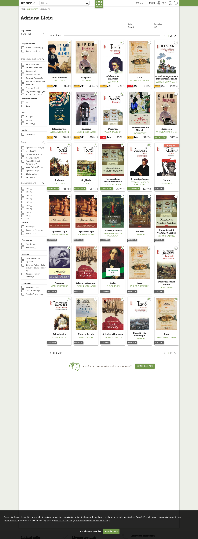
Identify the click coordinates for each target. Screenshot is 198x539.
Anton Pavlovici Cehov (166, 132)
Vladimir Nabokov (113, 132)
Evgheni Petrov (163, 82)
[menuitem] (140, 3)
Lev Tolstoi (59, 81)
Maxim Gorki (166, 183)
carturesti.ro (32, 9)
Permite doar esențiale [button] (90, 531)
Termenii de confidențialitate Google (92, 520)
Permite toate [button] (111, 531)
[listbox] (165, 27)
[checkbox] (34, 47)
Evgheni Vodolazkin (139, 81)
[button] (64, 3)
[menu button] (28, 3)
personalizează (11, 520)
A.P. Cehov (86, 81)
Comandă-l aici (145, 366)
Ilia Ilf (174, 82)
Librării (151, 3)
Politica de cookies (63, 520)
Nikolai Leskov (140, 133)
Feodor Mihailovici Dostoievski (140, 183)
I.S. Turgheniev (113, 286)
